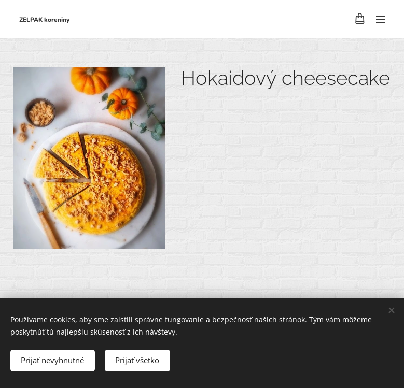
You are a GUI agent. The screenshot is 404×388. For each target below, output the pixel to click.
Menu (380, 19)
